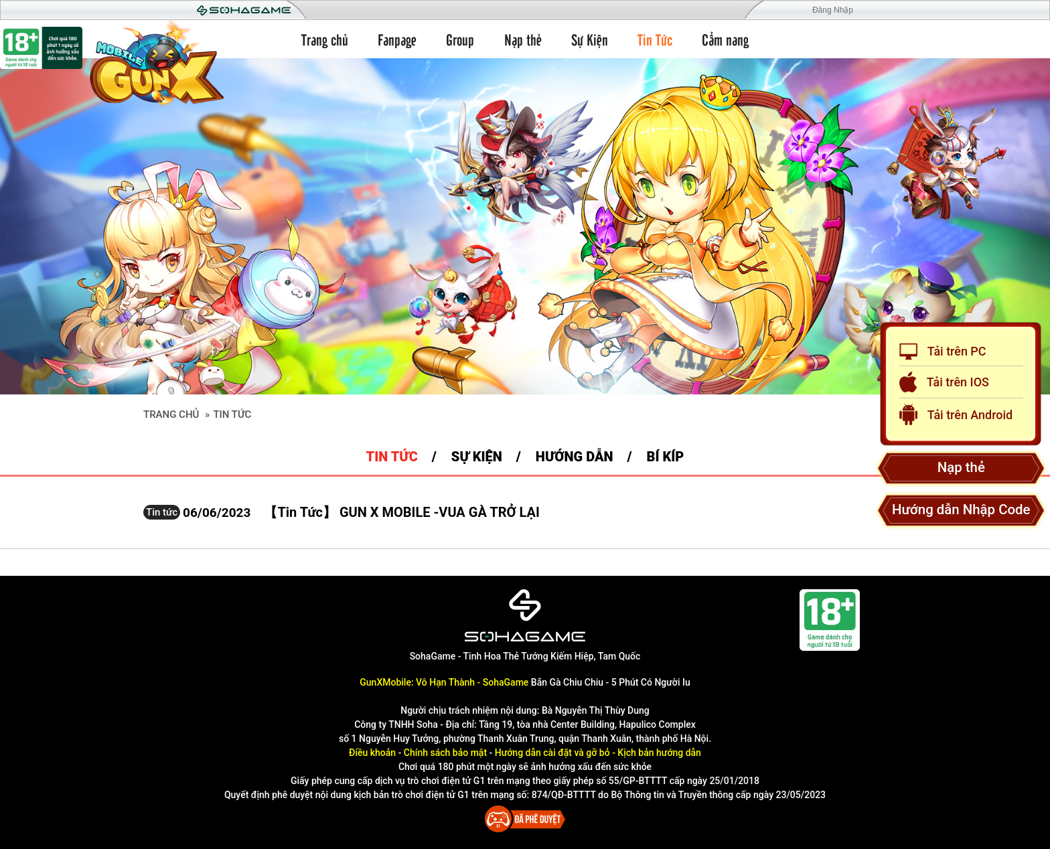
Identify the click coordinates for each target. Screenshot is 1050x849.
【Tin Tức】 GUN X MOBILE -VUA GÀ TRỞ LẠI (401, 512)
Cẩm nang (725, 39)
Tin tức (392, 457)
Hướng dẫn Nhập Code (961, 509)
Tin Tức (655, 39)
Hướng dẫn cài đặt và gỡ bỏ (552, 752)
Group (460, 39)
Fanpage (397, 39)
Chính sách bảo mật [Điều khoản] (445, 752)
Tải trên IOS (944, 382)
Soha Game (244, 10)
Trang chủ (324, 39)
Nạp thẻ (523, 39)
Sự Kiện (589, 39)
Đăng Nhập (832, 10)
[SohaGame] (525, 615)
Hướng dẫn (574, 457)
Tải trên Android (955, 414)
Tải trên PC (942, 351)
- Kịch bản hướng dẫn (655, 752)
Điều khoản (372, 752)
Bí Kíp (665, 457)
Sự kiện (476, 457)
